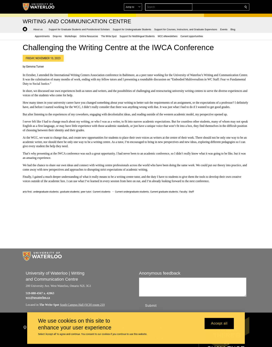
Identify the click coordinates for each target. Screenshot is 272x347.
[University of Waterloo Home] (39, 7)
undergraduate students (46, 191)
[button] (218, 7)
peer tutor (86, 191)
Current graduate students (164, 191)
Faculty (183, 191)
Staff (191, 191)
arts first (27, 191)
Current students (101, 191)
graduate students (69, 191)
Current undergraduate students (132, 191)
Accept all (219, 323)
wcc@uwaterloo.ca (38, 297)
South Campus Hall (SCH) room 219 (82, 304)
